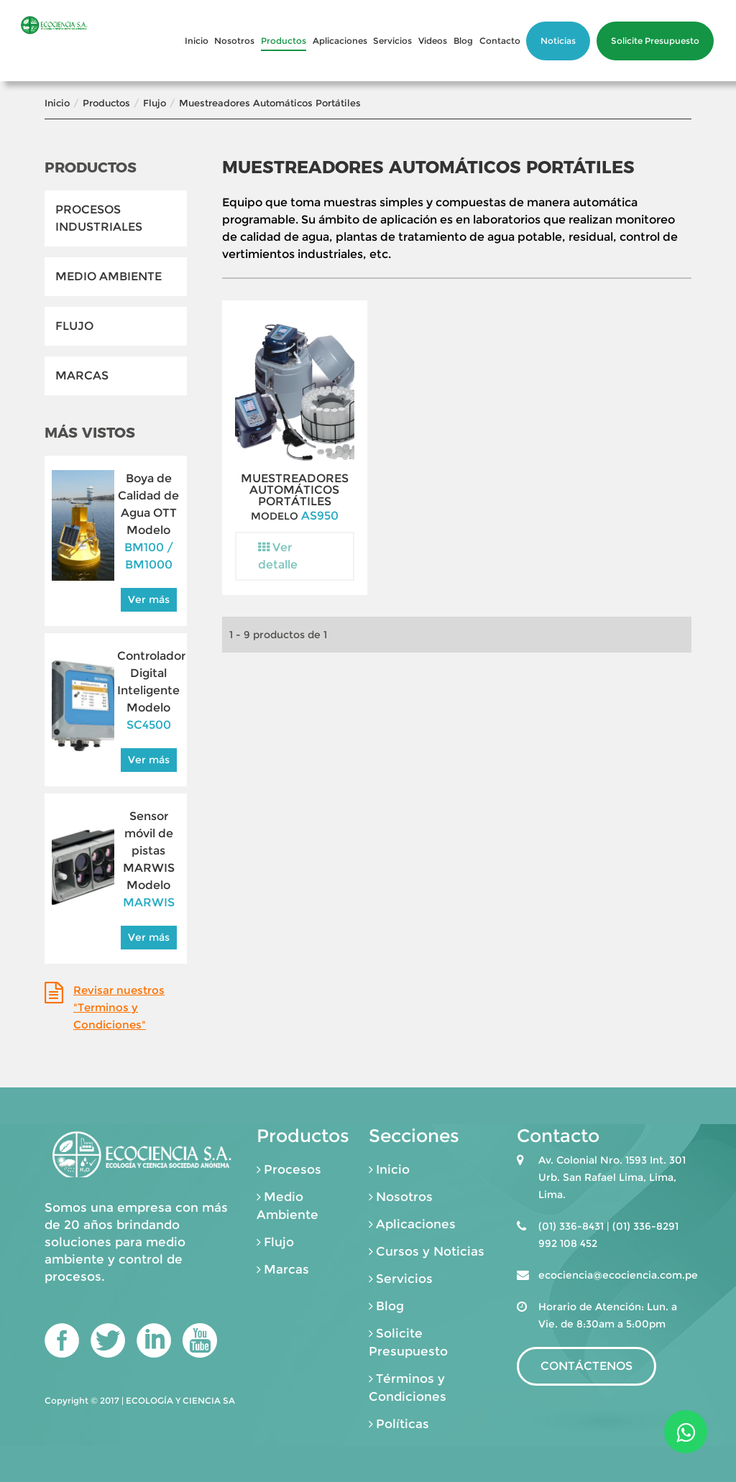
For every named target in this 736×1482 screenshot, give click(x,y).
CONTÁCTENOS (586, 1366)
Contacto (499, 40)
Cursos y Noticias (430, 1251)
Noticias (558, 40)
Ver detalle (278, 555)
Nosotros (234, 40)
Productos (283, 40)
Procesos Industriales (98, 218)
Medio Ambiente (108, 276)
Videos (432, 40)
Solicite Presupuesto (655, 40)
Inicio (196, 40)
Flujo (154, 103)
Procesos (292, 1169)
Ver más (149, 599)
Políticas (402, 1424)
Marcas (82, 375)
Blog (463, 40)
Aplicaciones (340, 40)
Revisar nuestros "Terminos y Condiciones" (119, 1007)
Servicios (392, 40)
